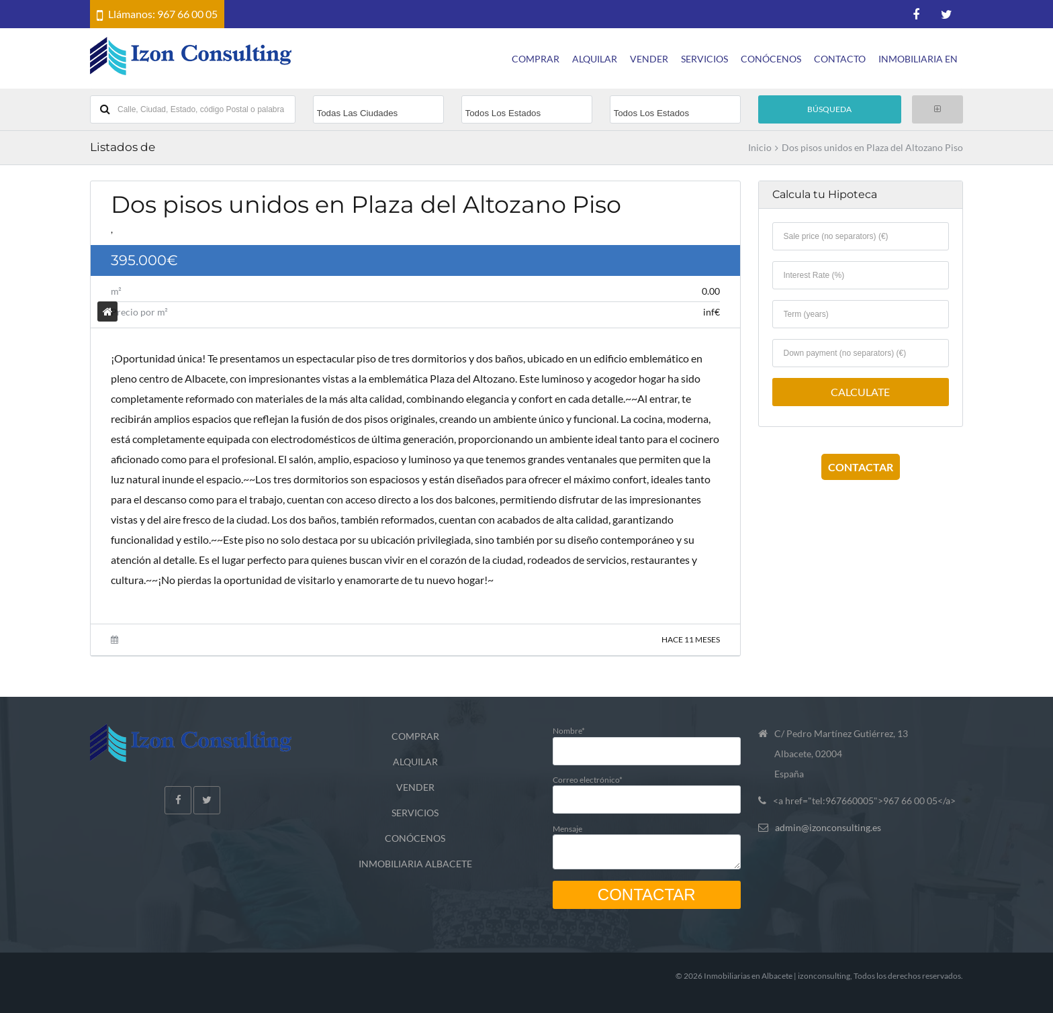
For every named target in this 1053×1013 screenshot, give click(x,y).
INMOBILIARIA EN (918, 58)
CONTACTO (840, 58)
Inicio (760, 147)
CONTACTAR (860, 467)
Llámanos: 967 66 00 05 (163, 13)
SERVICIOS (704, 58)
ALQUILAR (594, 58)
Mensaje (647, 843)
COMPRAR (535, 58)
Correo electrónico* (647, 789)
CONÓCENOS (771, 58)
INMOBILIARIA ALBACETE (415, 863)
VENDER (649, 58)
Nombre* (647, 740)
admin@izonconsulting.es (828, 827)
